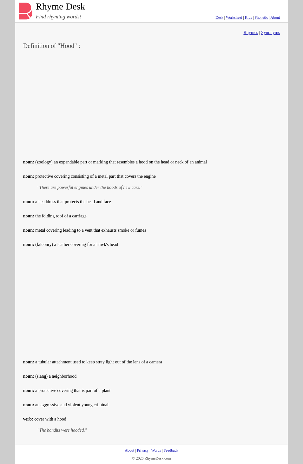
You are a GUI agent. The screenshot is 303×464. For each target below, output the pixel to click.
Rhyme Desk (60, 6)
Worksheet (234, 17)
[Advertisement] (151, 103)
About (275, 17)
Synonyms (270, 32)
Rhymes (250, 32)
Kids (248, 17)
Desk (219, 17)
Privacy (143, 450)
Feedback (171, 450)
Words (156, 450)
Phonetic (261, 17)
